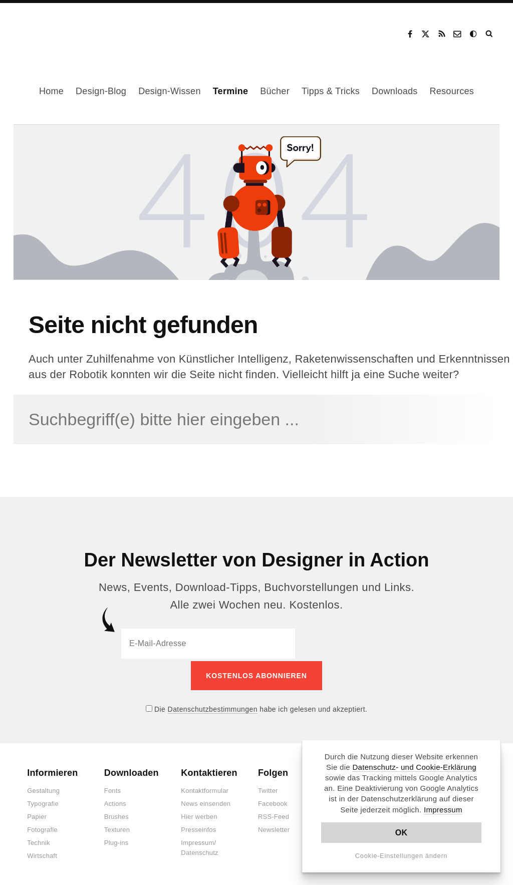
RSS (442, 34)
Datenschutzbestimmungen (213, 707)
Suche (490, 34)
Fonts (112, 788)
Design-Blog (101, 91)
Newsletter (274, 827)
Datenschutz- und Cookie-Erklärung (414, 767)
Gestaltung (43, 788)
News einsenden (205, 801)
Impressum (443, 809)
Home (51, 91)
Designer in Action (67, 31)
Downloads (394, 91)
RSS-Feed (273, 814)
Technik (38, 840)
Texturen (117, 827)
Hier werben (199, 814)
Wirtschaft (42, 853)
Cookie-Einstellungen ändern (401, 855)
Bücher (275, 91)
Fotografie (42, 827)
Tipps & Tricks (331, 91)
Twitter (268, 788)
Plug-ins (116, 840)
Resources (452, 91)
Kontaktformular (204, 788)
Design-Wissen (169, 91)
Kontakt (458, 34)
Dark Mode (474, 34)
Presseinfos (198, 827)
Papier (37, 814)
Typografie (43, 801)
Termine (230, 91)
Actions (115, 801)
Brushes (116, 814)
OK (401, 832)
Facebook (410, 34)
